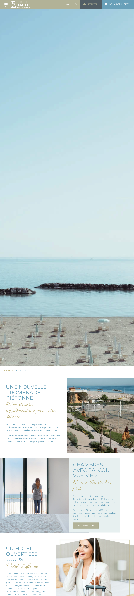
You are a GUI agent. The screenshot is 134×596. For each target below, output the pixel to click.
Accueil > (8, 370)
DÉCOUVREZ (86, 525)
